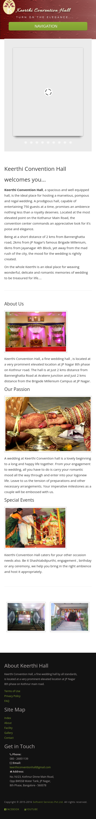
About (8, 723)
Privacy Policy (12, 696)
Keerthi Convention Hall (43, 10)
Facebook (11, 809)
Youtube (31, 809)
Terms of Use (12, 691)
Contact (9, 738)
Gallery (8, 733)
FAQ (6, 701)
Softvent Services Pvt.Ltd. (48, 802)
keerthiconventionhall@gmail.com (30, 767)
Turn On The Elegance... (45, 17)
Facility (8, 728)
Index (7, 718)
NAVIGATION (48, 26)
